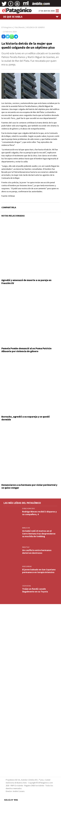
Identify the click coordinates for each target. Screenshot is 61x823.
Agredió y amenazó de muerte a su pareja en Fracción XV (26, 282)
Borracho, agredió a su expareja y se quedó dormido (25, 418)
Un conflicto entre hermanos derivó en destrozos (36, 551)
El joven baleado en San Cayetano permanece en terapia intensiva (39, 571)
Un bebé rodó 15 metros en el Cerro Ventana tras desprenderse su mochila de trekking (38, 534)
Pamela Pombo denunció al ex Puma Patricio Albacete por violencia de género (26, 350)
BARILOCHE (26, 528)
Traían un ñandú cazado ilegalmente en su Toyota (35, 590)
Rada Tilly (25, 547)
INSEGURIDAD (27, 566)
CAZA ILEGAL (26, 586)
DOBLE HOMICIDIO (28, 509)
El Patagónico (7, 27)
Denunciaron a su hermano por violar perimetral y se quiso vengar (29, 486)
